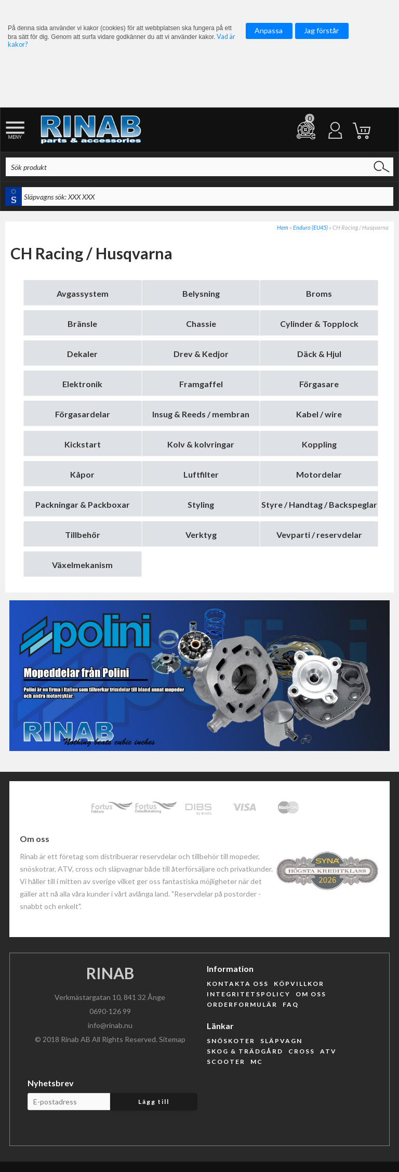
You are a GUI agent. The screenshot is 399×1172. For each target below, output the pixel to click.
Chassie (201, 323)
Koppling (319, 444)
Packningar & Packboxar (82, 504)
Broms (319, 293)
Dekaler (82, 354)
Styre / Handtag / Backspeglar (319, 504)
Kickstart (82, 444)
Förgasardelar (82, 414)
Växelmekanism (82, 565)
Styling (201, 504)
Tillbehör (82, 534)
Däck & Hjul (319, 354)
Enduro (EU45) (310, 227)
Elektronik (82, 384)
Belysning (201, 293)
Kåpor (82, 474)
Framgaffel (201, 384)
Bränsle (82, 323)
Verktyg (201, 534)
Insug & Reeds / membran (200, 414)
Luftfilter (201, 474)
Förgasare (319, 384)
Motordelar (319, 474)
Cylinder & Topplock (319, 323)
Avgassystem (83, 293)
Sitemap (172, 1039)
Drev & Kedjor (201, 354)
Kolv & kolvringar (200, 444)
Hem (282, 227)
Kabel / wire (319, 414)
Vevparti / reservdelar (319, 534)
